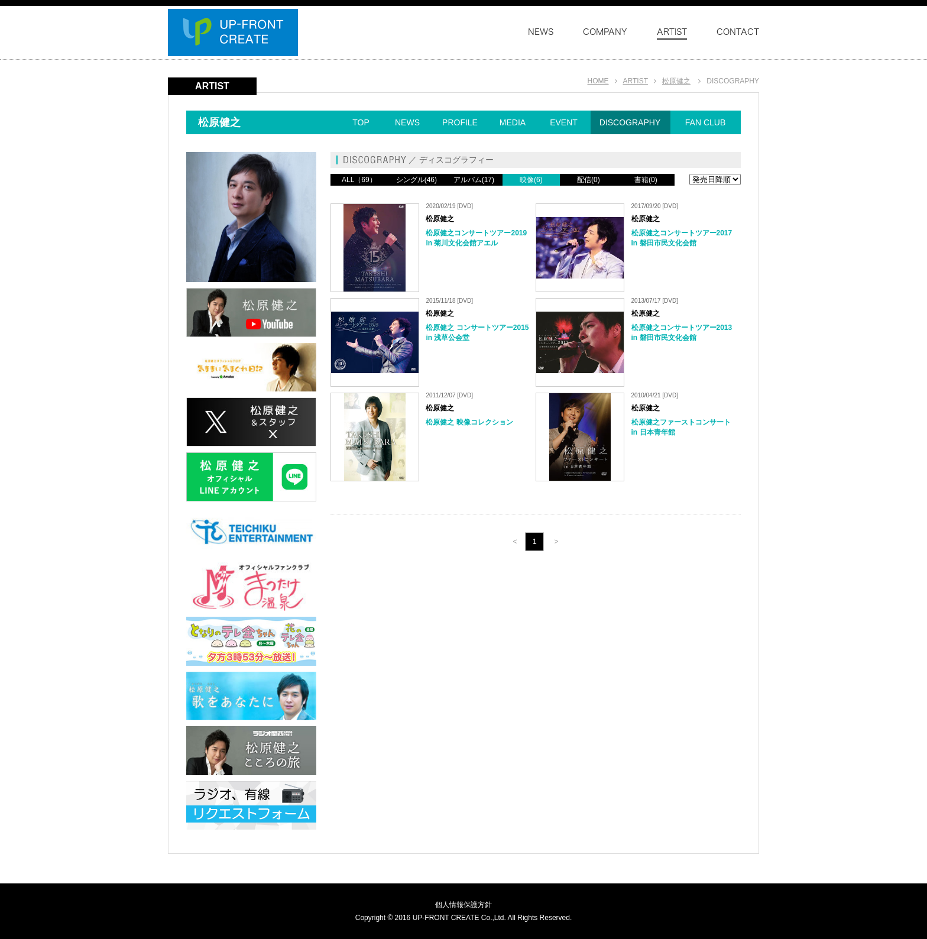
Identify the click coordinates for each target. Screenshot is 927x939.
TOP (360, 122)
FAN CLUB (705, 122)
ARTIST (635, 81)
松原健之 (676, 81)
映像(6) (531, 180)
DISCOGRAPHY (629, 122)
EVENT (564, 122)
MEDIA (513, 122)
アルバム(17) (473, 180)
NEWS (407, 122)
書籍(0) (645, 180)
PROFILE (460, 122)
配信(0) (588, 180)
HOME (598, 81)
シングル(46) (416, 180)
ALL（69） (359, 180)
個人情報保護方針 (463, 905)
